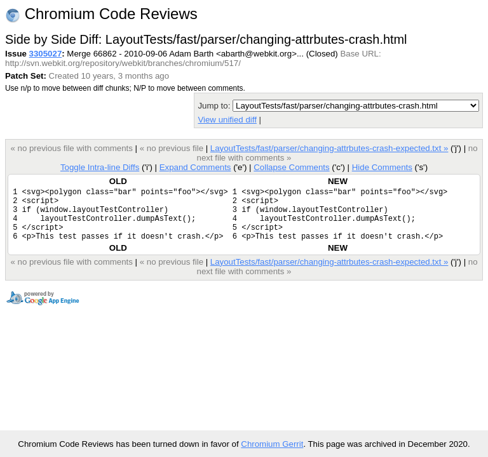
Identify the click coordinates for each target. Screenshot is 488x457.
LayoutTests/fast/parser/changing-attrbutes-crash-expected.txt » (329, 148)
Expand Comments (195, 167)
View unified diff (227, 119)
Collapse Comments (291, 167)
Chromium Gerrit (272, 444)
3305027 (45, 53)
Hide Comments (382, 167)
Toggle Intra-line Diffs (99, 167)
